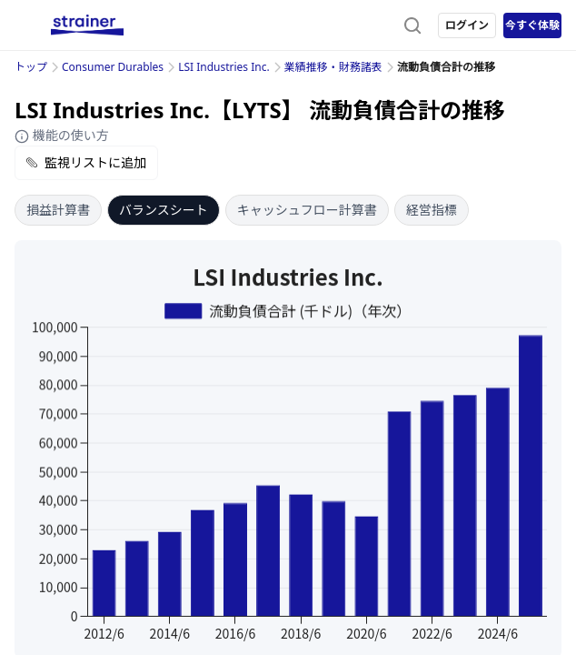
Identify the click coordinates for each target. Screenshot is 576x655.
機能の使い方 (62, 135)
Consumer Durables (113, 67)
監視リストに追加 (86, 162)
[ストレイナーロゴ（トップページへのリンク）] (87, 25)
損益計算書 (58, 209)
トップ (31, 67)
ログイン (467, 25)
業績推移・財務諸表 (333, 67)
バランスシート (163, 209)
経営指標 (431, 209)
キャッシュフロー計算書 (307, 209)
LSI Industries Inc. (224, 67)
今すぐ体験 (532, 25)
